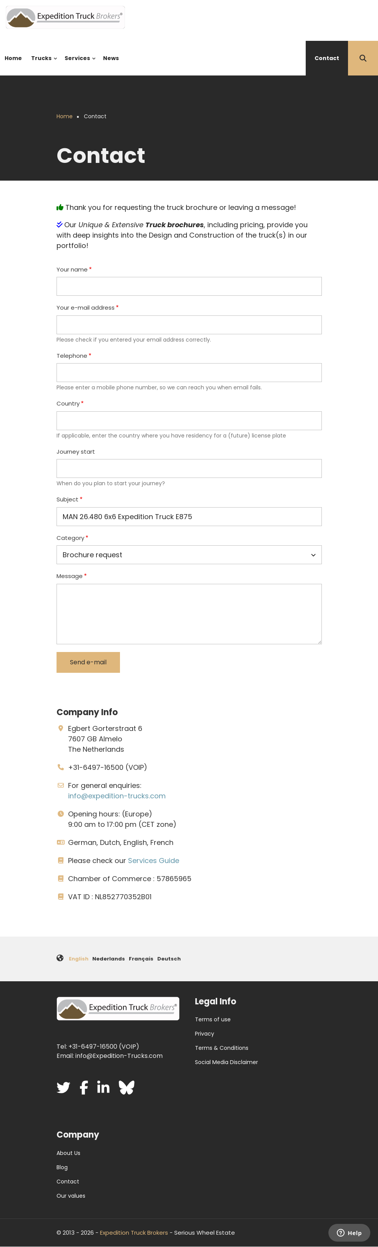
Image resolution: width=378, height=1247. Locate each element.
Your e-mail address (86, 307)
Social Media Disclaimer (226, 1062)
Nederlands (108, 958)
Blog (62, 1167)
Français (141, 958)
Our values (71, 1196)
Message (70, 576)
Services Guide (153, 860)
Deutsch (169, 958)
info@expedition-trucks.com (117, 796)
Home (13, 58)
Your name (72, 269)
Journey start (76, 452)
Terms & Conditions (221, 1048)
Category (70, 538)
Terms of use (213, 1019)
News (111, 58)
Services (79, 64)
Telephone (72, 356)
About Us (68, 1153)
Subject (67, 499)
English (78, 958)
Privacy (204, 1033)
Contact (327, 58)
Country (68, 403)
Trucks (42, 64)
